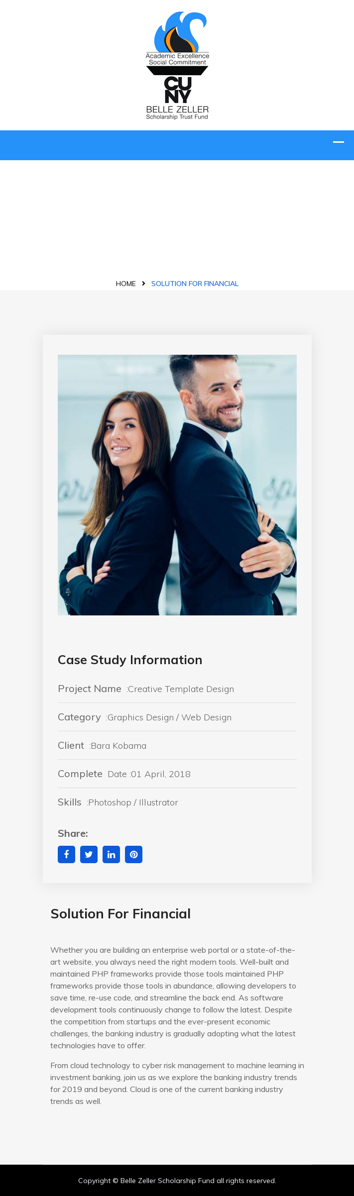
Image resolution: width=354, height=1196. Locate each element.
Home (126, 283)
